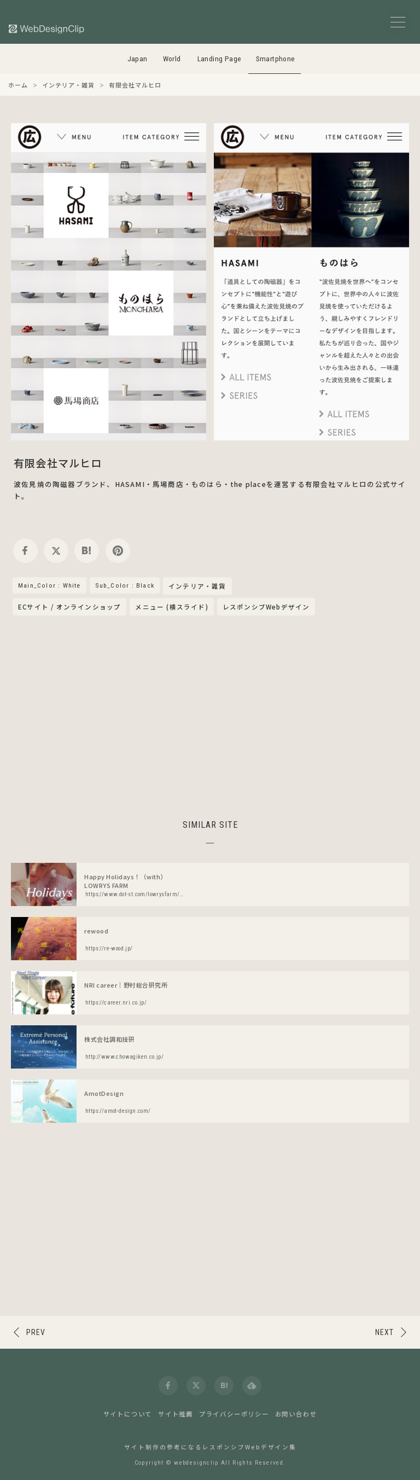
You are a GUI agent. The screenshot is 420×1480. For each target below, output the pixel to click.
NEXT (384, 1332)
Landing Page (219, 59)
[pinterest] (118, 550)
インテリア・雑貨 (197, 586)
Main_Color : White (49, 585)
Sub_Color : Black (124, 585)
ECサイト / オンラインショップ (69, 606)
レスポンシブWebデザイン (266, 606)
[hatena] (86, 550)
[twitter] (56, 550)
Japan (137, 59)
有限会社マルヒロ (58, 462)
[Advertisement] (210, 715)
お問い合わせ (296, 1413)
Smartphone (275, 59)
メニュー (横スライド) (171, 606)
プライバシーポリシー (234, 1413)
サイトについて (128, 1413)
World (172, 59)
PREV (35, 1332)
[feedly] (251, 1385)
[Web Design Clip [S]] (47, 28)
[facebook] (25, 550)
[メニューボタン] (398, 22)
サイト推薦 (175, 1413)
